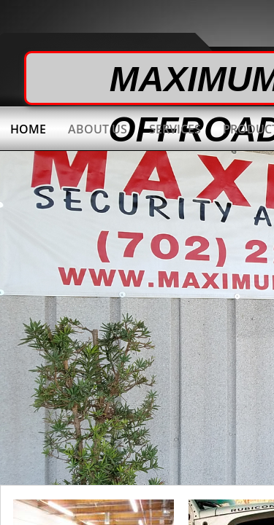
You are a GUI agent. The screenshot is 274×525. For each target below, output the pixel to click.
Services (175, 129)
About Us (97, 129)
